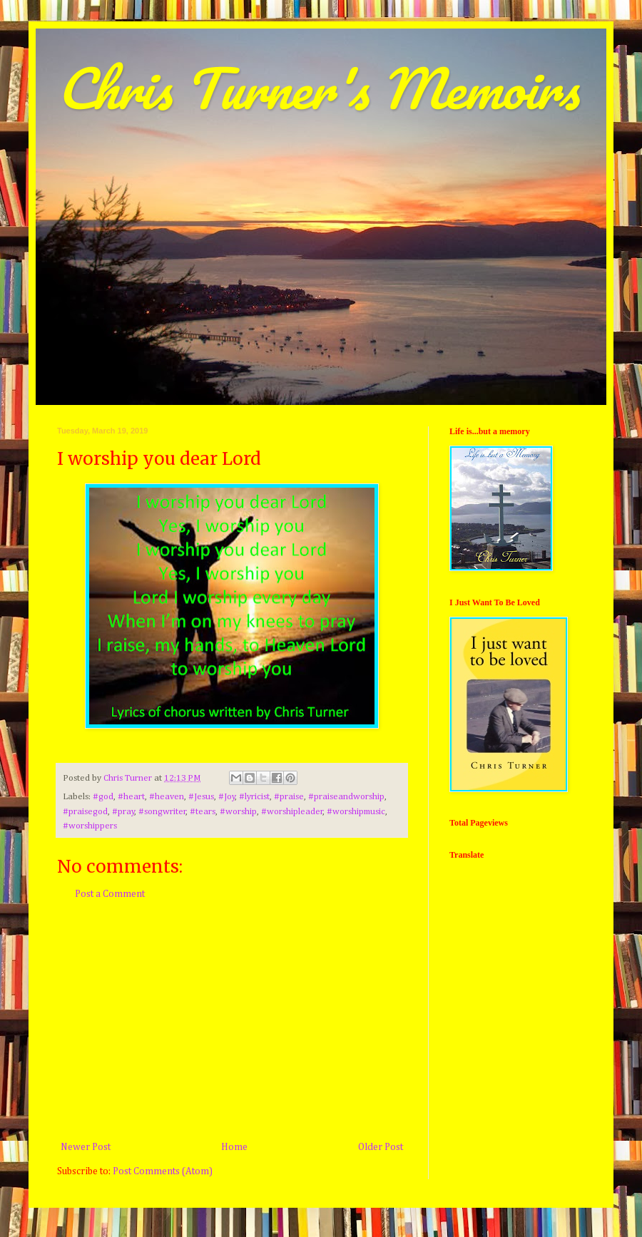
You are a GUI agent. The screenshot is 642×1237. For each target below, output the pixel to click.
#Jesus (201, 796)
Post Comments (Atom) (163, 1171)
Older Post (380, 1147)
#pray (123, 811)
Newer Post (86, 1147)
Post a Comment (110, 894)
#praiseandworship (346, 796)
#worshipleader (292, 811)
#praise (289, 796)
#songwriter (162, 811)
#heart (131, 796)
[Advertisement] (232, 1021)
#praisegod (85, 811)
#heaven (166, 796)
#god (103, 796)
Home (234, 1147)
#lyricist (254, 796)
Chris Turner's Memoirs (318, 88)
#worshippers (90, 826)
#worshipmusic (356, 811)
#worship (238, 811)
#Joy (226, 796)
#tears (202, 811)
